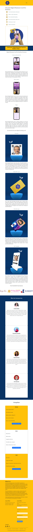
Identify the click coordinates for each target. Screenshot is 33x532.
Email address (19, 505)
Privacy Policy (9, 528)
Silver (16, 431)
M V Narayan (16, 381)
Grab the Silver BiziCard (16, 447)
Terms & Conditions (15, 528)
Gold (16, 455)
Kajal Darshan (16, 357)
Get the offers (20, 521)
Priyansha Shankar (16, 333)
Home (25, 528)
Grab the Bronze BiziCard (16, 423)
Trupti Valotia (16, 308)
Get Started (21, 528)
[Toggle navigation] (26, 3)
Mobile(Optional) (20, 515)
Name (18, 511)
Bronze (16, 406)
